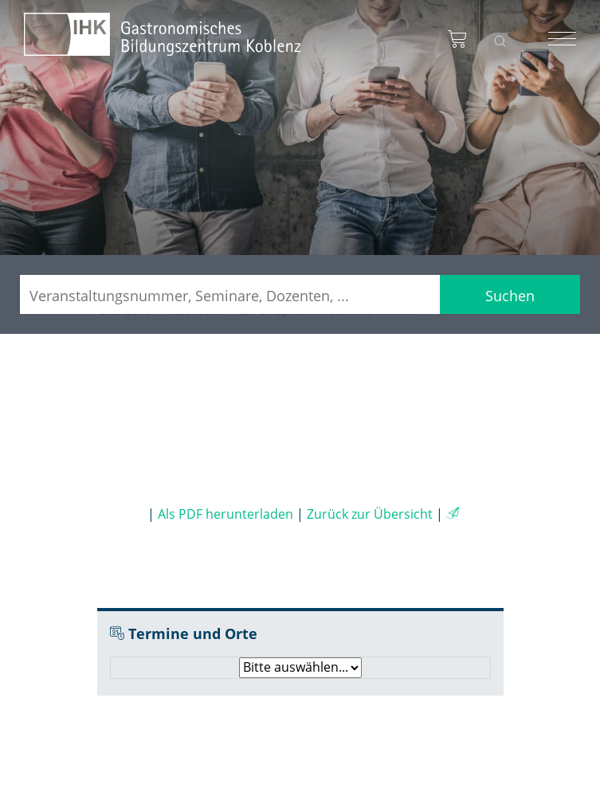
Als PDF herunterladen (225, 514)
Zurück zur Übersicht (370, 514)
